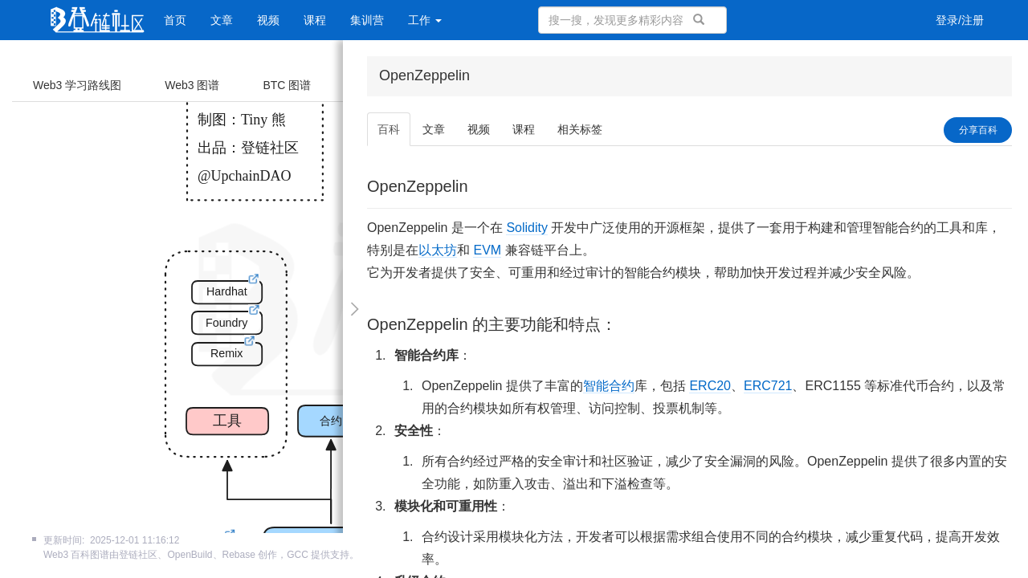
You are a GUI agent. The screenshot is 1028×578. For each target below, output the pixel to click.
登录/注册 (960, 20)
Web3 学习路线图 (77, 85)
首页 (175, 20)
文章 (221, 20)
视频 (268, 20)
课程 (315, 20)
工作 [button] (425, 20)
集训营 (367, 20)
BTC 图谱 (287, 85)
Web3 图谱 (192, 85)
